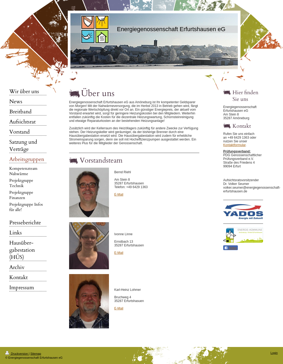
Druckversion (17, 353)
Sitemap (35, 353)
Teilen (230, 248)
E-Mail (118, 194)
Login (274, 352)
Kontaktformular (234, 145)
